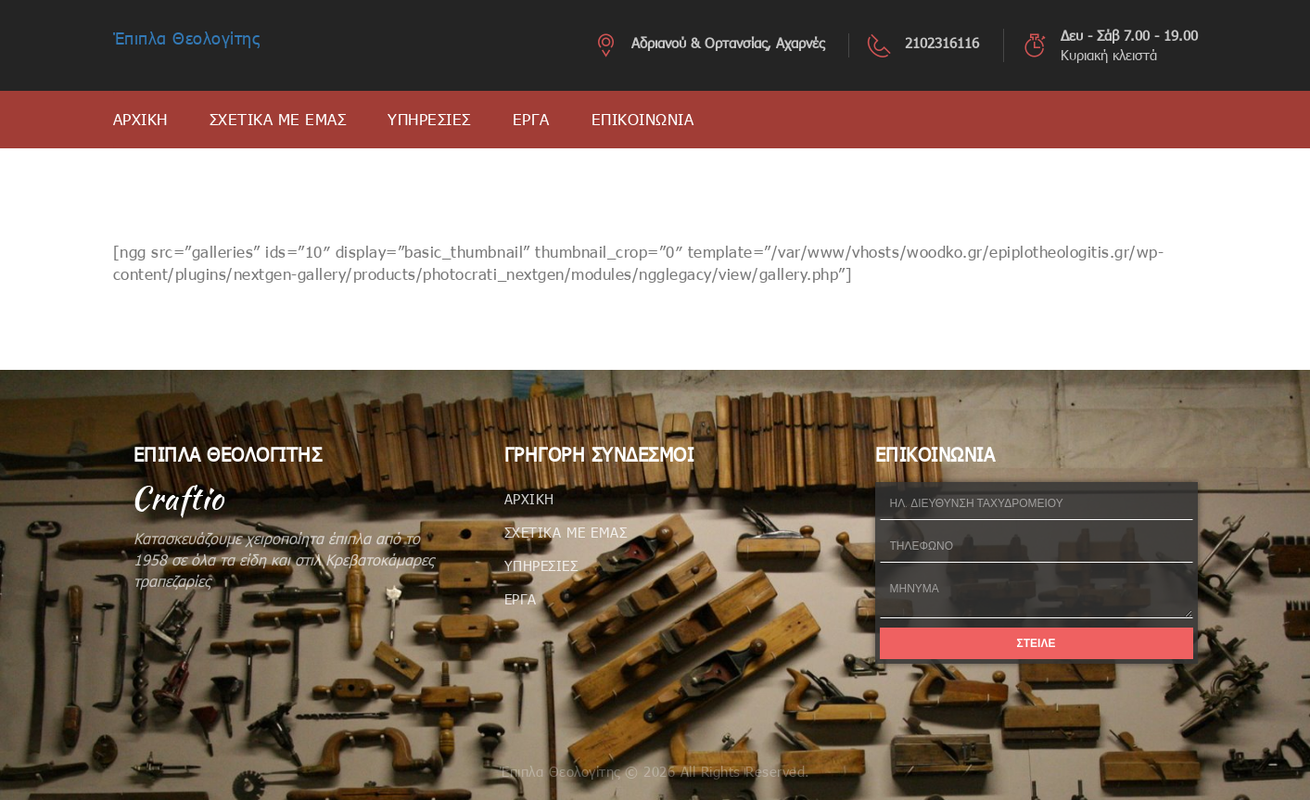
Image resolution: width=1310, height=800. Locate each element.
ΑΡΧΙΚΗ (140, 119)
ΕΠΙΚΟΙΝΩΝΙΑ (642, 119)
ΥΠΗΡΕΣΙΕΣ (429, 119)
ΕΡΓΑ (531, 119)
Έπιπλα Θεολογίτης (187, 38)
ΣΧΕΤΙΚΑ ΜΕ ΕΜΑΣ (278, 119)
